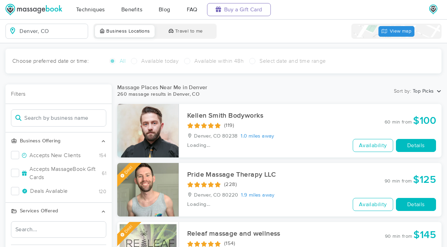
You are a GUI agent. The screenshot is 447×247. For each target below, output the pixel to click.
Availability (373, 145)
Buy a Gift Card (239, 9)
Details (416, 145)
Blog (164, 9)
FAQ (192, 9)
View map (397, 31)
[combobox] (52, 31)
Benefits (131, 9)
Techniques (90, 9)
